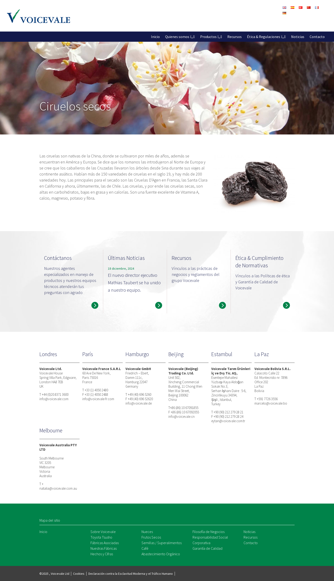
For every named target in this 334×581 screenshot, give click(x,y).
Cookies (78, 573)
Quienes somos (177, 36)
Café (144, 548)
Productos (208, 36)
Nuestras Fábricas (103, 548)
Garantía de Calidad (207, 548)
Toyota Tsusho (101, 537)
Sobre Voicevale (103, 531)
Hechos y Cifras (101, 554)
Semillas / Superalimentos (161, 542)
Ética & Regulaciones (263, 36)
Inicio (155, 36)
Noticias (297, 36)
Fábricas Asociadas (104, 542)
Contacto (317, 36)
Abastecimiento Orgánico (160, 554)
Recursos (234, 36)
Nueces (147, 531)
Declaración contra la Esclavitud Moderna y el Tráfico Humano (130, 573)
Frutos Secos (151, 537)
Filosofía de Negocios (209, 531)
